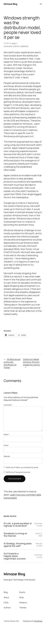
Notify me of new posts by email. (18, 472)
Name (6, 434)
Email (6, 445)
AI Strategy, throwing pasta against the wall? (18, 544)
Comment (8, 405)
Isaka (14, 43)
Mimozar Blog (10, 3)
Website (7, 456)
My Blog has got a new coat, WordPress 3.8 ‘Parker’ (12, 363)
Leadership (24, 46)
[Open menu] (40, 4)
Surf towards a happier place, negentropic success (15, 556)
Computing (8, 46)
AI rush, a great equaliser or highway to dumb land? (18, 524)
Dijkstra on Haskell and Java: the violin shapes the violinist (31, 362)
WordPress (38, 621)
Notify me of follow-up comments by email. (22, 467)
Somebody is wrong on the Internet (15, 534)
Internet (16, 46)
